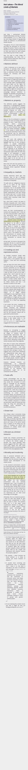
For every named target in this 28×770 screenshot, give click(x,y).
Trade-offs (9, 25)
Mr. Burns (6, 228)
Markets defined (10, 19)
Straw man (9, 27)
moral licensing (17, 442)
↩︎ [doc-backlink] (17, 553)
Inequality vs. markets (12, 21)
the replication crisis (17, 449)
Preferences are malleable (13, 24)
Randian (15, 336)
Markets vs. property (11, 20)
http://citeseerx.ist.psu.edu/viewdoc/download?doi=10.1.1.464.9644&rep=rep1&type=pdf (14, 522)
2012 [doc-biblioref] (17, 37)
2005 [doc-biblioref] (11, 570)
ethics (5, 10)
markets (9, 10)
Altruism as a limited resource (13, 28)
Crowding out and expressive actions (15, 23)
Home (5, 1)
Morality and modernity (12, 29)
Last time (7, 34)
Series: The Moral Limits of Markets (11, 12)
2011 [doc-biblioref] (13, 321)
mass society (11, 473)
